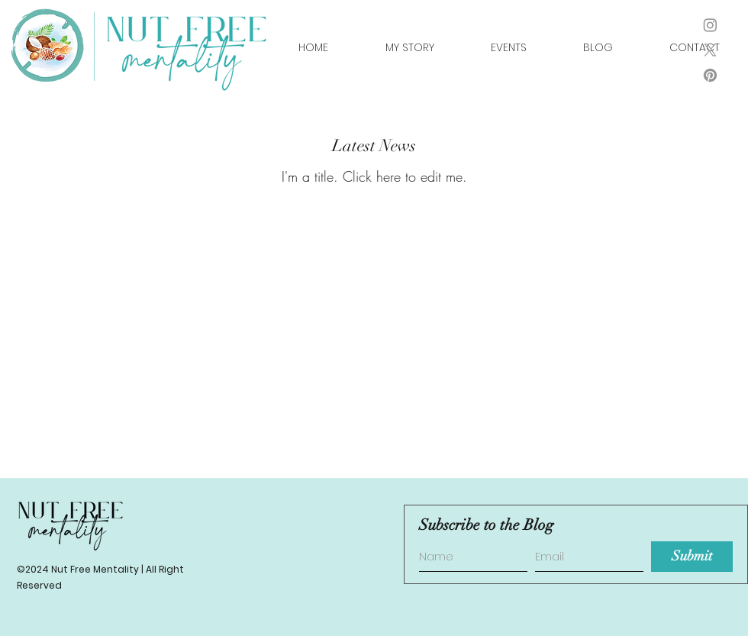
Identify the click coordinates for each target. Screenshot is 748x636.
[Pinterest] (710, 75)
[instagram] (710, 25)
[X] (710, 50)
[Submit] (692, 556)
